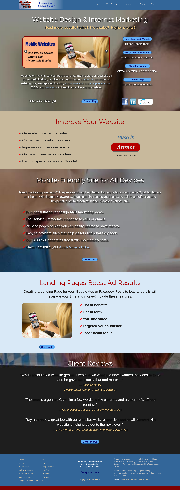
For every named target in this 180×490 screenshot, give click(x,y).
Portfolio (46, 470)
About (21, 463)
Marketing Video (137, 66)
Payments (46, 477)
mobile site (88, 79)
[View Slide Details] (66, 52)
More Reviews (90, 441)
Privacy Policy (144, 480)
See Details (47, 346)
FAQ (44, 463)
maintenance (59, 87)
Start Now (90, 259)
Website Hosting (26, 473)
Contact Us (47, 481)
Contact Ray (90, 101)
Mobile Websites (26, 470)
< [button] (26, 51)
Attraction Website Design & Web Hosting (41, 4)
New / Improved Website (137, 38)
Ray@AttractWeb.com (90, 479)
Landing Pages (137, 79)
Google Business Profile (137, 52)
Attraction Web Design (92, 488)
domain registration (78, 83)
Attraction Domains (129, 480)
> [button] (106, 51)
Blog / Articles (48, 467)
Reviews (46, 473)
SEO (44, 460)
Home (21, 460)
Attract (125, 148)
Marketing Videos (26, 477)
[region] (66, 52)
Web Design (24, 467)
